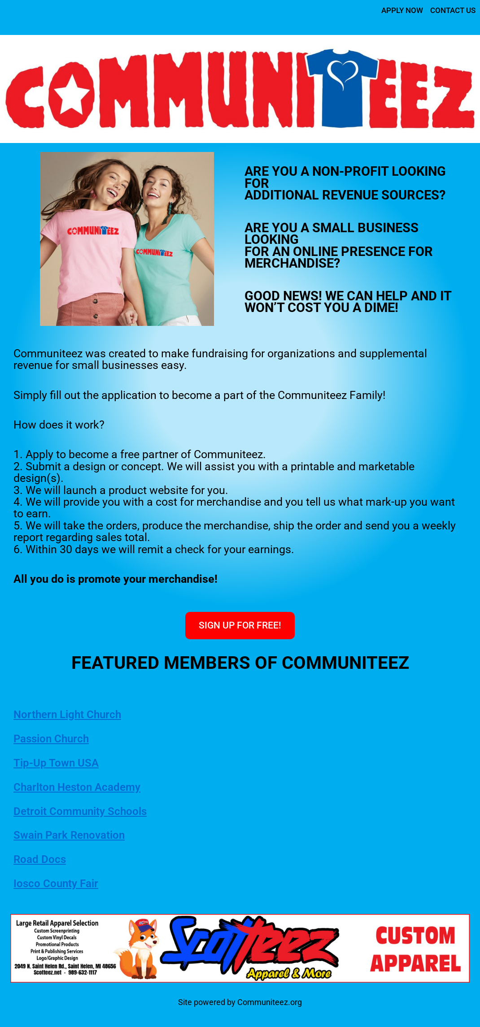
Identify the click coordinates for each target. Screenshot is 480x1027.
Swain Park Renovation (74, 835)
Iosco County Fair (59, 883)
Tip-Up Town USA (59, 763)
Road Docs (41, 859)
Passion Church (54, 738)
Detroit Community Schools (86, 811)
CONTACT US (451, 10)
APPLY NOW (397, 10)
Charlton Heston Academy (82, 787)
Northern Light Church (72, 714)
